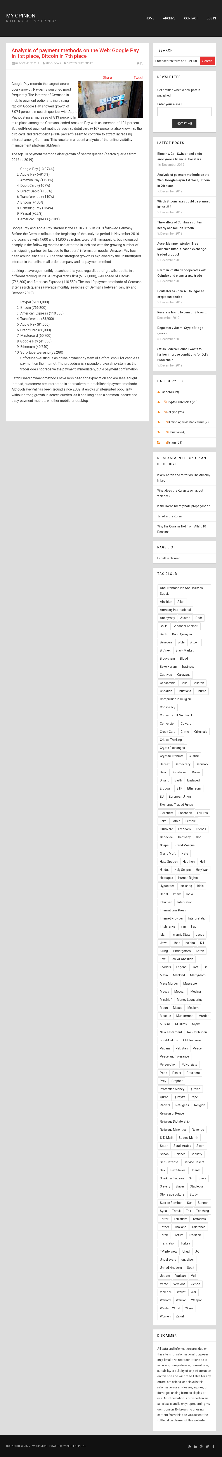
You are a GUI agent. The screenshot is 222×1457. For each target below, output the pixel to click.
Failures (202, 813)
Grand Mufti (168, 853)
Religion (199, 1105)
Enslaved (193, 780)
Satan (164, 1146)
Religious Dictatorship (175, 1121)
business (188, 666)
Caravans (183, 674)
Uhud (186, 1251)
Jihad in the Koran (169, 516)
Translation (167, 1243)
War (193, 1292)
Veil (193, 1275)
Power (176, 1073)
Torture (178, 1235)
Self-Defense (169, 1162)
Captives (166, 674)
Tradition (195, 1235)
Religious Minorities (173, 1129)
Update (165, 1275)
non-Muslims (169, 1040)
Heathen (189, 861)
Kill (202, 943)
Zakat (180, 1316)
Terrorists (199, 1219)
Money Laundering (190, 999)
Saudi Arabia (182, 1146)
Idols (200, 886)
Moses (177, 1007)
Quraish (195, 1089)
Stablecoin (197, 1186)
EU (162, 796)
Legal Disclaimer (168, 558)
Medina (196, 991)
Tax (188, 1211)
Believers (166, 642)
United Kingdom (171, 1267)
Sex (162, 1170)
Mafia (164, 975)
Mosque (165, 1016)
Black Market (185, 650)
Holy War (202, 869)
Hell (202, 861)
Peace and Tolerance (174, 1056)
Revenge (198, 1129)
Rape (194, 1097)
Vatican (180, 1275)
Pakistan (182, 1048)
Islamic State (182, 934)
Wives (189, 1308)
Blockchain (167, 658)
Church (201, 691)
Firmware (166, 829)
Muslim (165, 1024)
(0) (139, 63)
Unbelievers (168, 1259)
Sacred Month (188, 1137)
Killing (164, 951)
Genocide (166, 837)
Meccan (179, 991)
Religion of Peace (172, 1113)
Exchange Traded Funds (176, 804)
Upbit (190, 1267)
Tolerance (198, 1227)
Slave (202, 1178)
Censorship (167, 683)
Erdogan (166, 788)
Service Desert (194, 1162)
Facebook (185, 813)
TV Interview (168, 1251)
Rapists (165, 1105)
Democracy (183, 764)
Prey (163, 1081)
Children (198, 683)
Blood (184, 658)
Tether (164, 1227)
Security (196, 1154)
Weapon (197, 1300)
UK (197, 1251)
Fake (163, 821)
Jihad (176, 943)
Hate (185, 853)
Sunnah (203, 1203)
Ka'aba (190, 943)
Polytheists (189, 1064)
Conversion (167, 723)
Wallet (181, 1292)
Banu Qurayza (182, 634)
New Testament (171, 1032)
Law (163, 959)
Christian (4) (176, 432)
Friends (201, 829)
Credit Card (167, 731)
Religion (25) (175, 412)
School (164, 1154)
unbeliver (187, 1259)
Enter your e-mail (169, 104)
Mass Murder (169, 983)
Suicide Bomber (171, 1203)
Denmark (202, 764)
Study (194, 1194)
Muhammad (184, 1016)
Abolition (166, 601)
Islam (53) (175, 442)
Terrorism (180, 1219)
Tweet (138, 78)
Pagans (165, 1048)
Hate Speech (169, 861)
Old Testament (193, 1040)
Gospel (164, 845)
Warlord (165, 1300)
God (198, 837)
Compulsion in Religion (175, 699)
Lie (206, 967)
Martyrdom (198, 975)
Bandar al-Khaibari (185, 626)
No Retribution (197, 1032)
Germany (184, 837)
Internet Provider (171, 918)
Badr (199, 618)
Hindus (164, 869)
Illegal (164, 894)
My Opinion (20, 16)
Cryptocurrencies (172, 756)
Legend (181, 967)
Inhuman (166, 902)
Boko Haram (168, 666)
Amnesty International (175, 610)
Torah (164, 1235)
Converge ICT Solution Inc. (178, 715)
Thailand (180, 1227)
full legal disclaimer (170, 1420)
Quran (164, 1097)
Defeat (165, 764)
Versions (179, 1284)
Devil (163, 772)
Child (184, 683)
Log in (211, 18)
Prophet (177, 1081)
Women (165, 1316)
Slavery (165, 1186)
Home (150, 18)
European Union (180, 796)
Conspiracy (167, 707)
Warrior (181, 1300)
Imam (177, 894)
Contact (191, 18)
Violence (166, 1292)
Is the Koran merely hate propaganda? (183, 506)
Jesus (200, 934)
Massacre (190, 983)
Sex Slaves (178, 1170)
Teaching (202, 1211)
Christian (166, 691)
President (193, 1073)
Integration (185, 902)
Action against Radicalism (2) (188, 422)
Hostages (166, 878)
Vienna (195, 1284)
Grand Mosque (185, 845)
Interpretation (197, 918)
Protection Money (172, 1089)
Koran (200, 951)
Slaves (180, 1186)
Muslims (181, 1024)
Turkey (185, 1243)
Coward (186, 723)
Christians (184, 691)
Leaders (165, 967)
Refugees (182, 1105)
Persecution (168, 1064)
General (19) (170, 392)
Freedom (184, 829)
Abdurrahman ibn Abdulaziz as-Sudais (182, 590)
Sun (190, 1203)
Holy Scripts (183, 869)
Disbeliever (179, 772)
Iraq (193, 926)
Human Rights (188, 878)
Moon (164, 1007)
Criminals (200, 731)
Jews (163, 943)
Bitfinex (165, 650)
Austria (185, 618)
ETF (179, 788)
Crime (185, 731)
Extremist (166, 813)
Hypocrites (167, 886)
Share (107, 78)
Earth (178, 780)
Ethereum (194, 788)
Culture (194, 756)
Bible (181, 642)
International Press (173, 910)
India (189, 894)
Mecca (164, 991)
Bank (163, 634)
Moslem (193, 1007)
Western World (170, 1308)
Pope (163, 1073)
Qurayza (180, 1097)
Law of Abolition (182, 959)
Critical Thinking (171, 739)
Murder (204, 1016)
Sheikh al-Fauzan (172, 1178)
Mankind (179, 975)
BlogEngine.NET (77, 1446)
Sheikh (195, 1170)
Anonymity (167, 618)
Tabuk (176, 1211)
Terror (164, 1219)
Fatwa (176, 821)
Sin (191, 1178)
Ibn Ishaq (186, 886)
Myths (196, 1024)
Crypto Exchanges (172, 748)
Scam (200, 1146)
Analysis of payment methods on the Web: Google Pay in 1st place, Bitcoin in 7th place (75, 53)
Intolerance (167, 926)
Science (180, 1154)
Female (191, 821)
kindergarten (182, 951)
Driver (196, 772)
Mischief (166, 999)
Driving (164, 780)
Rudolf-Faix (53, 63)
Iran (183, 926)
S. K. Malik (166, 1137)
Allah (180, 601)
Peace (197, 1048)
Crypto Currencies (80, 63)
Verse (164, 1284)
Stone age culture (172, 1194)
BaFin (164, 626)
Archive (169, 18)
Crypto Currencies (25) (182, 402)
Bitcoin (194, 642)
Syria (163, 1211)
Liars (195, 967)
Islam (163, 934)
